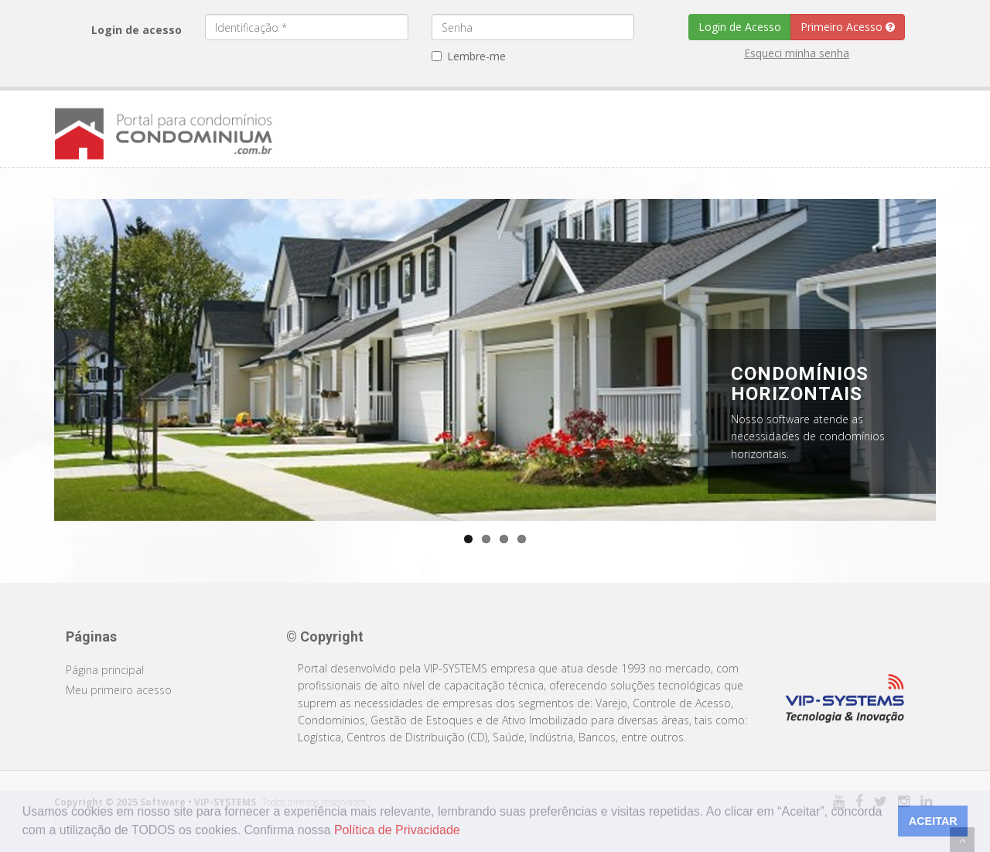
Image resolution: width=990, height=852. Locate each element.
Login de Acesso (739, 26)
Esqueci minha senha (796, 53)
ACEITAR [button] (933, 821)
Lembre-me (469, 56)
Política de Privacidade (397, 830)
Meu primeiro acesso (119, 690)
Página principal (105, 669)
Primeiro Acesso (848, 26)
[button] (465, 832)
